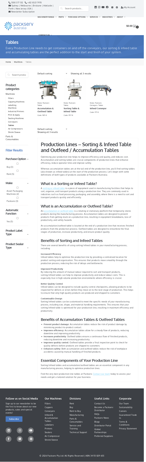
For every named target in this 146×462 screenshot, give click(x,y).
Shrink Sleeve (14, 132)
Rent (10, 174)
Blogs (97, 421)
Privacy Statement (128, 428)
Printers (48, 428)
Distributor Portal (102, 425)
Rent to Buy (75, 411)
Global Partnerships (100, 431)
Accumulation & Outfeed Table (45, 110)
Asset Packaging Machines (15, 192)
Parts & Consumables (76, 420)
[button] (132, 26)
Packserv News (101, 418)
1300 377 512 (16, 2)
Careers (123, 411)
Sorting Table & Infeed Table (71, 110)
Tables (11, 125)
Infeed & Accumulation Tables (51, 418)
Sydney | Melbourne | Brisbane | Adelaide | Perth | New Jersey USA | (31, 7)
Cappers (49, 407)
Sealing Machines (16, 118)
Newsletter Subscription (22, 11)
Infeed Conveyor (98, 108)
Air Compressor (52, 436)
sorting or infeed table (54, 188)
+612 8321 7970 (33, 2)
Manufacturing (77, 415)
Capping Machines (16, 101)
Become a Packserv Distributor (103, 409)
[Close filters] (29, 73)
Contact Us (99, 403)
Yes (10, 221)
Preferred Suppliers (103, 436)
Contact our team (101, 374)
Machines (18, 62)
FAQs (96, 414)
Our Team (124, 403)
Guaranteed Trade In (128, 416)
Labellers (49, 425)
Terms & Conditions (124, 423)
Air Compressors (15, 129)
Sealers (48, 432)
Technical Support (78, 432)
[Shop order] (52, 73)
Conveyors (13, 122)
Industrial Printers (16, 111)
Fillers (11, 98)
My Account (128, 7)
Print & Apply (14, 115)
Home (8, 62)
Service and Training (75, 427)
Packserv (12, 201)
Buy (10, 167)
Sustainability (125, 407)
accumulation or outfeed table (59, 211)
